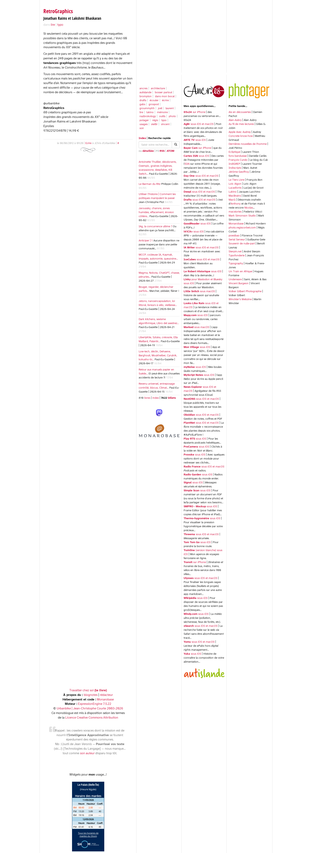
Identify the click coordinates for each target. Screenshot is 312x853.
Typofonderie (237, 255)
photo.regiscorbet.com (242, 227)
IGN (187, 164)
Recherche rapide (159, 138)
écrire (165, 100)
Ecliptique (234, 152)
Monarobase (236, 223)
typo (164, 120)
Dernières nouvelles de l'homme (248, 144)
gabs (142, 104)
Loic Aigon (235, 183)
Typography (236, 263)
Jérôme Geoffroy (239, 171)
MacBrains (235, 195)
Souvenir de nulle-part (242, 243)
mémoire (162, 112)
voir (141, 128)
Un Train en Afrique (240, 271)
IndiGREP (234, 164)
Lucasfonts (235, 187)
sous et (199, 124)
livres (147, 398)
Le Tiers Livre (236, 179)
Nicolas (248, 207)
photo (172, 116)
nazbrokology (147, 116)
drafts (142, 100)
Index (142, 138)
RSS (162, 151)
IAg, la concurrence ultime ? (155, 226)
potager (144, 120)
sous (195, 140)
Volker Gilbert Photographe (245, 291)
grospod (154, 104)
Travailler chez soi (88, 690)
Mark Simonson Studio (242, 215)
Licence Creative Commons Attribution (91, 717)
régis (155, 120)
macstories (235, 211)
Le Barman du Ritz (149, 184)
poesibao (234, 235)
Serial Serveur (237, 239)
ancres (143, 88)
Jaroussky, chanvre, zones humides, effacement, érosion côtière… (156, 212)
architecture (158, 88)
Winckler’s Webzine (240, 299)
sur (194, 112)
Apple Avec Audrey (240, 132)
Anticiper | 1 (146, 240)
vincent (165, 124)
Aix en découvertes (240, 112)
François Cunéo (238, 160)
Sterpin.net (235, 251)
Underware (235, 279)
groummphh (147, 108)
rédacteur (106, 695)
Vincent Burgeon (239, 283)
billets (171, 398)
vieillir (154, 124)
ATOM (170, 151)
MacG (232, 199)
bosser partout (163, 92)
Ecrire (88, 143)
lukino (150, 112)
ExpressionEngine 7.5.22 (94, 704)
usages (143, 124)
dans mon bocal (165, 96)
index (155, 398)
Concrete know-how (241, 136)
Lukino (233, 191)
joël (160, 108)
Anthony (236, 203)
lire (141, 112)
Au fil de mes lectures (241, 124)
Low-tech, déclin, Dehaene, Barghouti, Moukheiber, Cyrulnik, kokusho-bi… (158, 355)
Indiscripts (235, 167)
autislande (145, 92)
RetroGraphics (58, 11)
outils (162, 116)
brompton (145, 96)
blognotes (91, 695)
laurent (170, 108)
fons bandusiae (238, 156)
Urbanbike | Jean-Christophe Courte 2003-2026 (90, 708)
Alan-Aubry (235, 120)
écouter (154, 100)
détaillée (148, 151)
